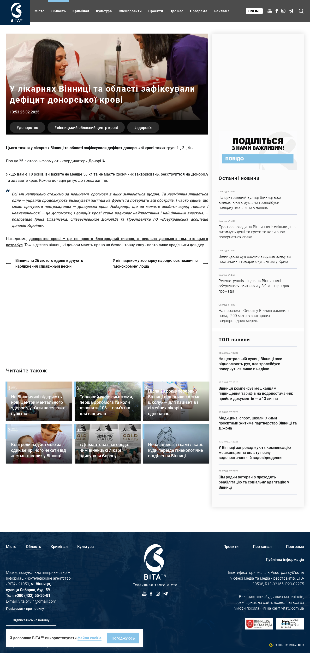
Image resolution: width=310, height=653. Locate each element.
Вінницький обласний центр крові (88, 127)
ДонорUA (199, 173)
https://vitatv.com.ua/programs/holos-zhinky (107, 313)
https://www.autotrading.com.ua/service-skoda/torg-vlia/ (258, 80)
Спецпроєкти (130, 11)
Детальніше (258, 200)
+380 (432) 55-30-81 (32, 595)
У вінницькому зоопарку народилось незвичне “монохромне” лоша (155, 263)
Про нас (176, 11)
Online (254, 11)
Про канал (262, 546)
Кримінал (80, 11)
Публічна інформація (285, 559)
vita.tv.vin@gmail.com (37, 601)
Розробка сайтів (295, 645)
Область (58, 11)
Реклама (222, 11)
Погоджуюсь (123, 638)
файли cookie (89, 637)
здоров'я (146, 127)
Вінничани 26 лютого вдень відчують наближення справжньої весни (49, 263)
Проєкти (155, 11)
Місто (40, 11)
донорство (28, 127)
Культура (104, 11)
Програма (199, 11)
